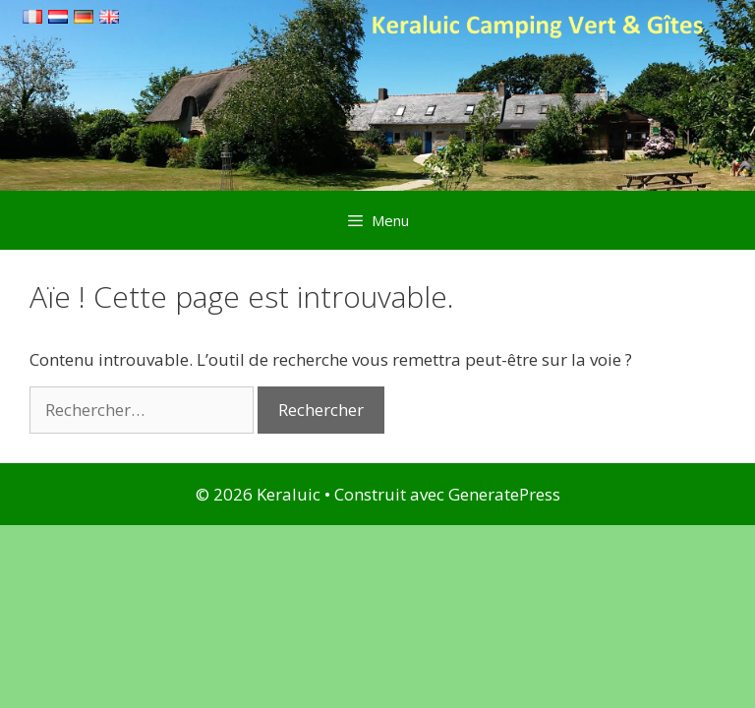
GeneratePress (504, 494)
